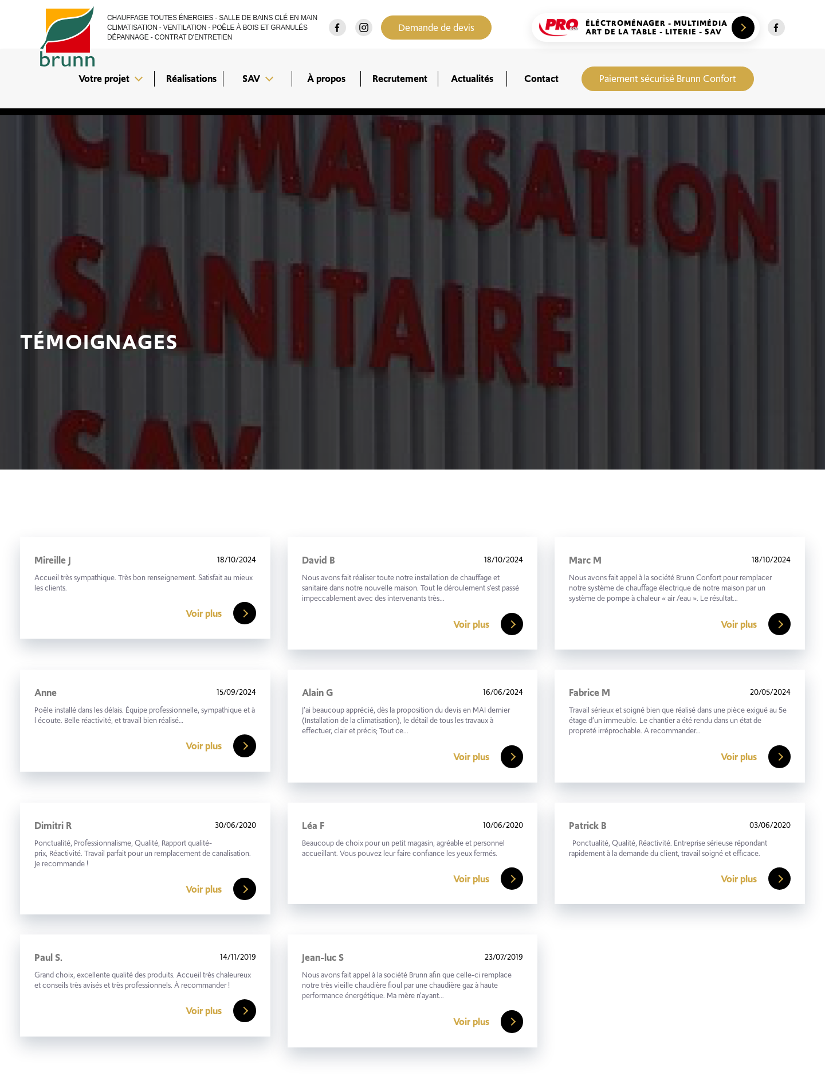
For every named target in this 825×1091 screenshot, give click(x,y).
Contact (541, 78)
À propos (326, 78)
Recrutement (399, 78)
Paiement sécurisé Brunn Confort (667, 78)
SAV (251, 78)
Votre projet (103, 78)
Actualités (472, 78)
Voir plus (221, 613)
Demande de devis (437, 27)
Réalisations (191, 78)
